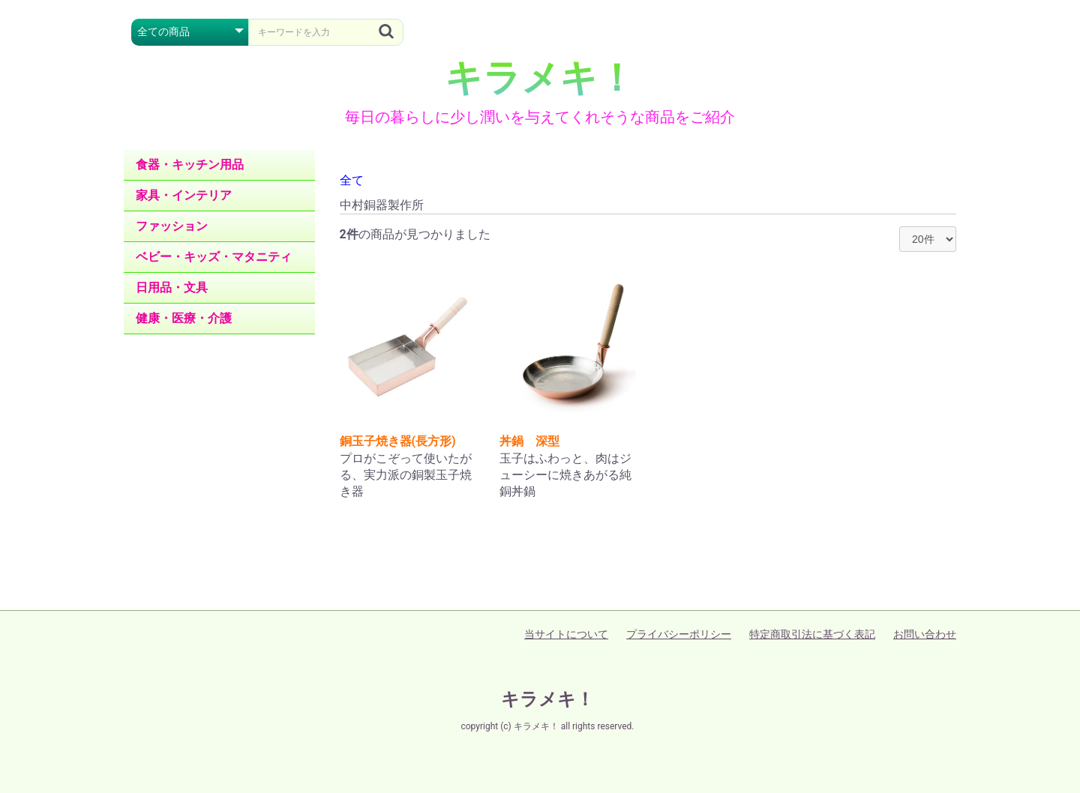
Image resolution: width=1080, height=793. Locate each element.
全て (352, 180)
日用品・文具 (172, 287)
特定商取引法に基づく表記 (812, 634)
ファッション (172, 226)
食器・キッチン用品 (190, 164)
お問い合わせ (924, 634)
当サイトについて (566, 634)
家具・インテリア (184, 195)
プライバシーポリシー (678, 634)
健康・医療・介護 (184, 318)
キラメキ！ (540, 78)
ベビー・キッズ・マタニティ (214, 257)
